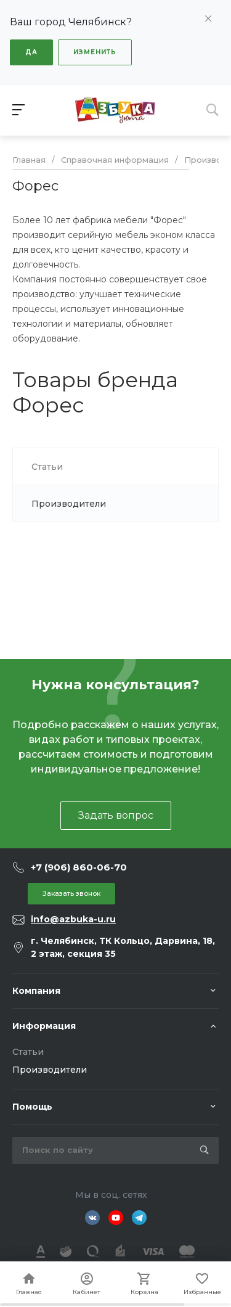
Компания (36, 990)
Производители (49, 1069)
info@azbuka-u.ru (73, 919)
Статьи (28, 1051)
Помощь (32, 1106)
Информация (44, 1025)
